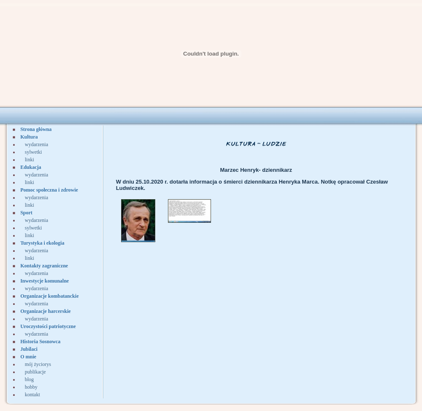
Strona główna (35, 129)
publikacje (35, 372)
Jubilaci (29, 349)
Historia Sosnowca (40, 341)
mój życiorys (38, 364)
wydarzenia (36, 144)
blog (29, 379)
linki (29, 160)
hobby (31, 387)
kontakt (32, 395)
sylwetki (33, 152)
